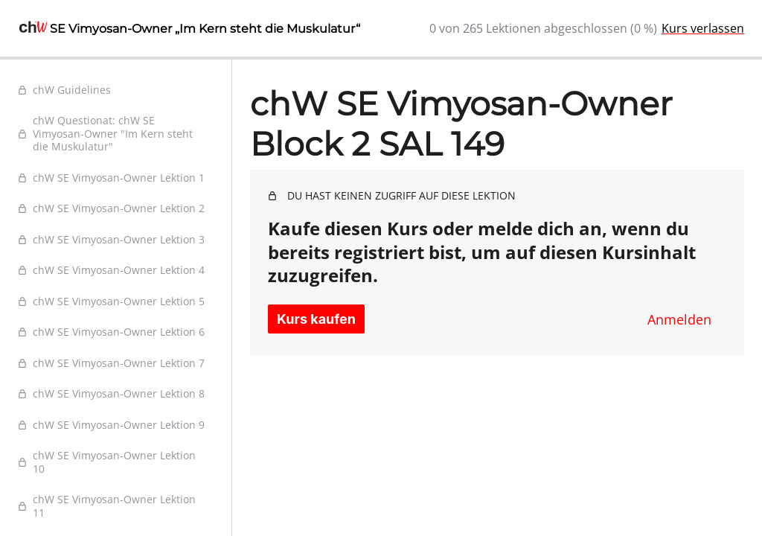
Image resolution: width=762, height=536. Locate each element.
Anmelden (679, 319)
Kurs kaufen (316, 319)
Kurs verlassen (703, 28)
